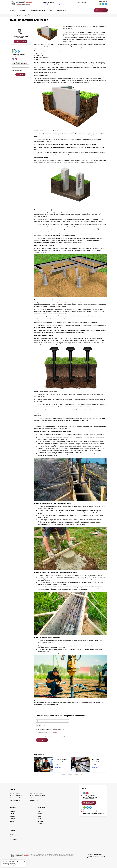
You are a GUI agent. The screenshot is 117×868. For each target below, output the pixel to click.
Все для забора (34, 800)
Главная (12, 15)
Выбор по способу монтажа (17, 798)
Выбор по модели (15, 793)
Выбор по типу (34, 798)
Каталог (12, 10)
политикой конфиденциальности (55, 729)
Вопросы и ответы (15, 836)
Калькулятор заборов (20, 41)
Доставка (12, 811)
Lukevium (99, 854)
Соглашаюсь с (51, 729)
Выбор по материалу (16, 795)
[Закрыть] (24, 861)
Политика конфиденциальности (96, 856)
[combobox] (38, 725)
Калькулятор (23, 10)
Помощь (13, 830)
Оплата (12, 813)
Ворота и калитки (15, 800)
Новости (39, 813)
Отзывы (51, 10)
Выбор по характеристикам (37, 795)
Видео (39, 816)
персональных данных (52, 732)
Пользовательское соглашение (95, 857)
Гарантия (12, 818)
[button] (62, 774)
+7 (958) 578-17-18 (103, 1)
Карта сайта (40, 823)
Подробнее (14, 865)
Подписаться (20, 74)
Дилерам (12, 816)
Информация (60, 10)
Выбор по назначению (36, 793)
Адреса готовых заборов (38, 10)
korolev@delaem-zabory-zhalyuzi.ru (53, 4)
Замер (12, 821)
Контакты (40, 821)
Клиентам (13, 807)
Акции (12, 834)
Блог (38, 811)
